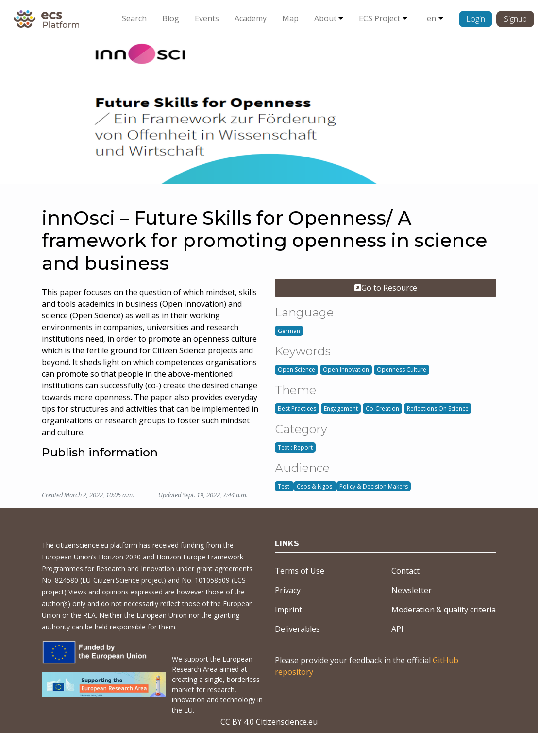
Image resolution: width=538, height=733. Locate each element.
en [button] (431, 18)
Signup (515, 19)
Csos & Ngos (315, 486)
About (325, 18)
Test (284, 486)
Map (290, 18)
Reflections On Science (438, 408)
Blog (170, 18)
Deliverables (297, 629)
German (289, 331)
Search (134, 18)
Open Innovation (346, 370)
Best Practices (297, 408)
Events (207, 18)
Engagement (341, 408)
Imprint (288, 609)
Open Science (296, 370)
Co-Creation (382, 408)
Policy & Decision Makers (373, 486)
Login (475, 19)
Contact (405, 570)
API (397, 629)
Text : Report (295, 447)
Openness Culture (401, 370)
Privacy (288, 590)
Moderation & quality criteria (443, 609)
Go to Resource (385, 287)
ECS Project (379, 18)
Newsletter (411, 590)
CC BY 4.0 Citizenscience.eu (269, 721)
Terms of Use (299, 570)
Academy (251, 18)
